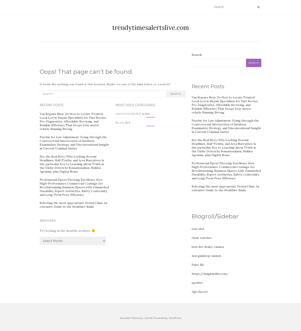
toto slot (198, 229)
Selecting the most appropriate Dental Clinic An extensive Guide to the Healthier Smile (73, 205)
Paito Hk (198, 265)
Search (175, 93)
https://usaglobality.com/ (210, 274)
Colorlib (148, 318)
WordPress (174, 318)
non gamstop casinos (206, 256)
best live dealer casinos (208, 247)
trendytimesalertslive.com (150, 27)
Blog (120, 122)
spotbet (197, 283)
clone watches (202, 238)
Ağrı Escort (200, 292)
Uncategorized (128, 113)
